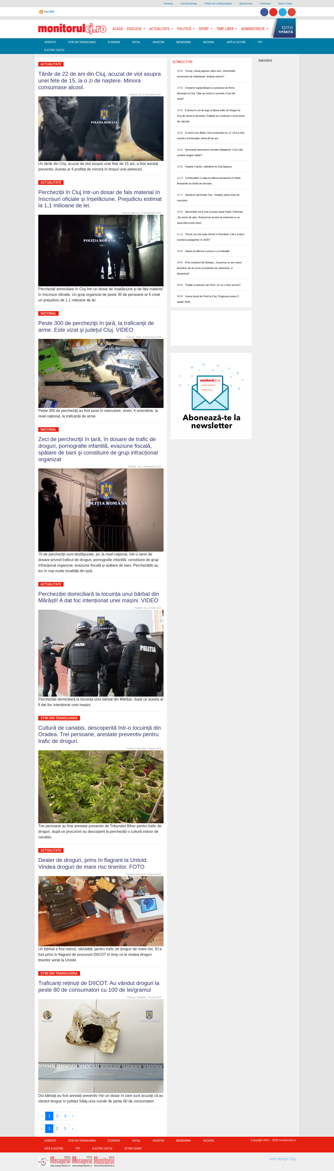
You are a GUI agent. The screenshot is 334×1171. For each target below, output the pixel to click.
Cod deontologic (188, 3)
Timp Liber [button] (225, 29)
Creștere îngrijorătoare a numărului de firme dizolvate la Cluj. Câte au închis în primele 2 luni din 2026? (206, 93)
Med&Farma (183, 42)
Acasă (117, 29)
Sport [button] (204, 29)
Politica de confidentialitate (218, 3)
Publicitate (265, 3)
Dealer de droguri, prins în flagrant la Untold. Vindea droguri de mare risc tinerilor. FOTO (93, 863)
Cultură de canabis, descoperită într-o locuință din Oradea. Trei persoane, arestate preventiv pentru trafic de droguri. (99, 734)
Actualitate (51, 64)
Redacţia (168, 3)
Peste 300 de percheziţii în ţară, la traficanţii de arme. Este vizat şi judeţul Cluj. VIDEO (96, 326)
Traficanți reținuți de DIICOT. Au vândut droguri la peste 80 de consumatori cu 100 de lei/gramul (98, 986)
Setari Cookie (285, 3)
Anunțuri (158, 42)
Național (209, 42)
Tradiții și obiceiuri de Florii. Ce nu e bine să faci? (213, 285)
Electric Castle (54, 50)
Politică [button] (184, 29)
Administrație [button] (253, 29)
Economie (114, 42)
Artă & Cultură (236, 42)
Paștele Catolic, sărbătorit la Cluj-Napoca (208, 166)
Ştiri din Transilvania (82, 42)
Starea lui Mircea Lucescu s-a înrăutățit (207, 251)
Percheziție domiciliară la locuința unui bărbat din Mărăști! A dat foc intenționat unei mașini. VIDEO (98, 597)
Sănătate (50, 42)
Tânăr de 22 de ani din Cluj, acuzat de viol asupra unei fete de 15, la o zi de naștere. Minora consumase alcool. (99, 80)
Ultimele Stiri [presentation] (182, 62)
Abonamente (246, 3)
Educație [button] (134, 29)
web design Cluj (283, 1159)
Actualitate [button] (159, 29)
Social (136, 42)
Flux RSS (49, 11)
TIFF (260, 42)
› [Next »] (72, 1116)
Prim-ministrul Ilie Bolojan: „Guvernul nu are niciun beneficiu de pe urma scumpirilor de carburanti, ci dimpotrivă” (209, 268)
